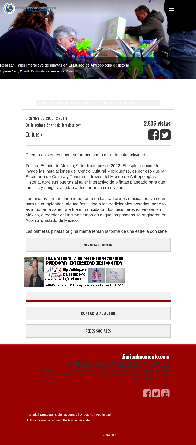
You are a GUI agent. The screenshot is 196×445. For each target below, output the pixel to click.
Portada (32, 414)
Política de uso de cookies (44, 420)
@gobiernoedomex (50, 103)
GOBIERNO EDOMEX (83, 103)
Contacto (46, 414)
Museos (107, 103)
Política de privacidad (77, 420)
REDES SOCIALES (98, 331)
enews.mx (109, 434)
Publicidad (103, 414)
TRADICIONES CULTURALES (137, 103)
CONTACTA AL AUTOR (98, 313)
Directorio (86, 414)
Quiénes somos (66, 414)
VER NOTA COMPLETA (98, 244)
